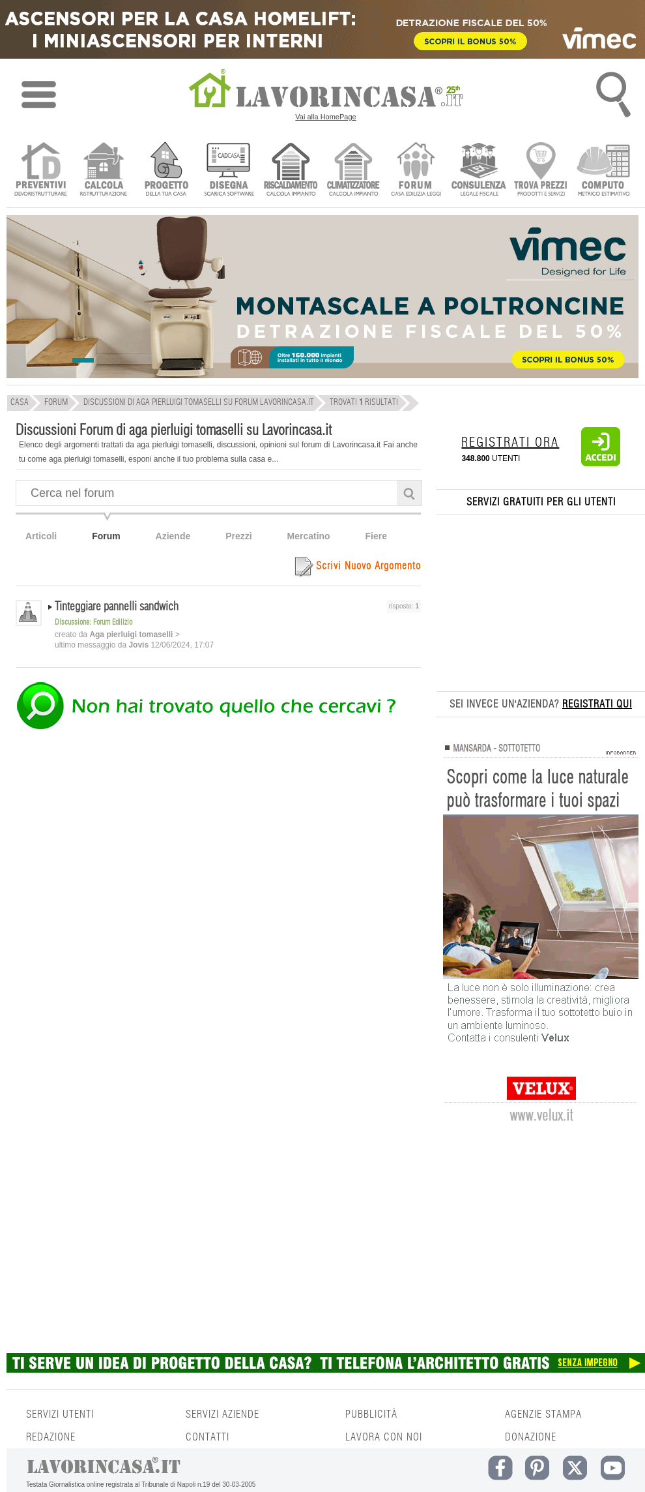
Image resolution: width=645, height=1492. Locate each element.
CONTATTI (207, 1437)
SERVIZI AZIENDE (222, 1414)
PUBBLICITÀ (371, 1414)
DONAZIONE (530, 1437)
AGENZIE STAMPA (543, 1414)
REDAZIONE (51, 1437)
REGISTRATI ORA (510, 442)
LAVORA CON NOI (383, 1437)
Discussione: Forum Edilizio (93, 622)
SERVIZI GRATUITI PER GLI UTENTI (541, 502)
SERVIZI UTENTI (60, 1414)
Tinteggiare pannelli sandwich (117, 607)
